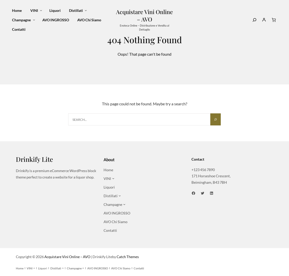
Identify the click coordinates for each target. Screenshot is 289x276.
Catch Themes (128, 256)
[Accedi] (264, 20)
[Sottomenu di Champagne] (34, 20)
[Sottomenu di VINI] (41, 10)
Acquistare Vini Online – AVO (144, 15)
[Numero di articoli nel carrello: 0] (274, 20)
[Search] (254, 20)
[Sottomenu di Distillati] (86, 10)
